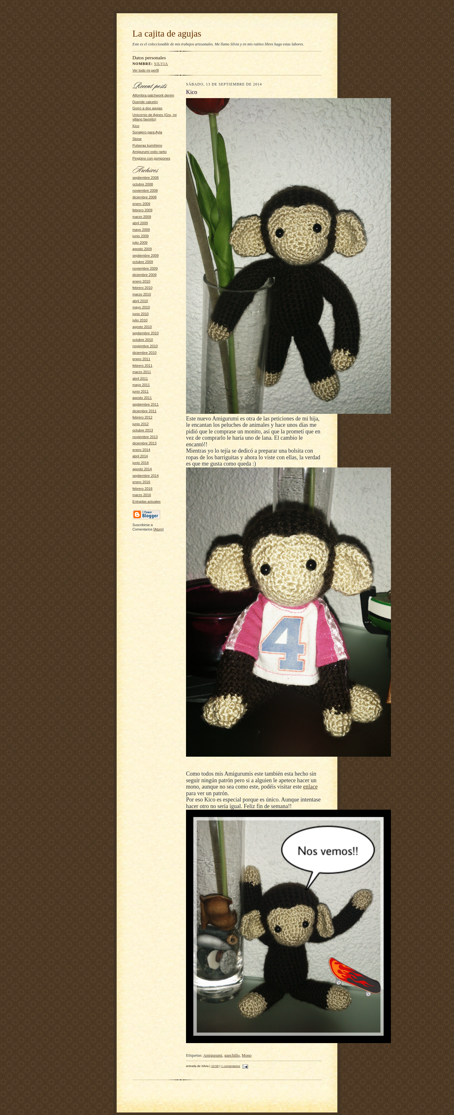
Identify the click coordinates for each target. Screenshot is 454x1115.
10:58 (214, 1066)
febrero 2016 (142, 488)
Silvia (161, 64)
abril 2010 (140, 301)
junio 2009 (140, 236)
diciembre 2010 (144, 353)
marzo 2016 (141, 495)
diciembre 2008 (144, 197)
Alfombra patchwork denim (153, 95)
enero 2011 (141, 359)
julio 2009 (140, 242)
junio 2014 (140, 463)
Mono (247, 1055)
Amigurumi (213, 1055)
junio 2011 (140, 391)
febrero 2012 (142, 417)
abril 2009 (140, 223)
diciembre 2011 (144, 411)
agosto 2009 (142, 249)
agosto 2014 (142, 469)
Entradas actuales (146, 501)
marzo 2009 (141, 217)
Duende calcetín (145, 102)
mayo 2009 (141, 230)
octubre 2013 (142, 430)
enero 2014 (141, 450)
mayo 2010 (141, 307)
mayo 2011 (141, 385)
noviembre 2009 (145, 268)
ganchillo (232, 1055)
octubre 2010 (142, 340)
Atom (158, 529)
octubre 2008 (142, 184)
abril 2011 (140, 378)
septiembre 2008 (145, 177)
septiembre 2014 (145, 476)
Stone (137, 139)
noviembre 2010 (145, 346)
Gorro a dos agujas (147, 108)
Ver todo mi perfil (145, 70)
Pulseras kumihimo (147, 145)
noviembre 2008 (145, 190)
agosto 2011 (142, 398)
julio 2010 (140, 320)
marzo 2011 (141, 372)
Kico (135, 126)
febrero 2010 (142, 288)
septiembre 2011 (145, 404)
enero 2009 (141, 204)
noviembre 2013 (145, 437)
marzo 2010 (141, 294)
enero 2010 (141, 281)
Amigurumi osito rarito (149, 152)
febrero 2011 (142, 365)
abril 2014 (140, 456)
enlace (310, 786)
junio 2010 (140, 314)
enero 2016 (141, 482)
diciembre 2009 (144, 275)
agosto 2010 (142, 327)
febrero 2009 (142, 210)
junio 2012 (140, 424)
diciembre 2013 (144, 443)
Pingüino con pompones (151, 158)
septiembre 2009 (145, 255)
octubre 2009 (142, 262)
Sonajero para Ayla (147, 132)
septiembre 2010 (145, 333)
